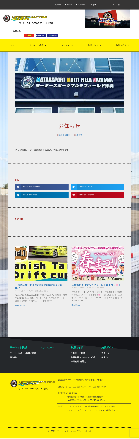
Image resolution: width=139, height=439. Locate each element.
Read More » (20, 306)
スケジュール (67, 45)
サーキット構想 (37, 45)
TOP (12, 45)
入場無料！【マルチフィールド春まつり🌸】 (96, 285)
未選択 (79, 135)
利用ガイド (94, 45)
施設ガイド (122, 45)
